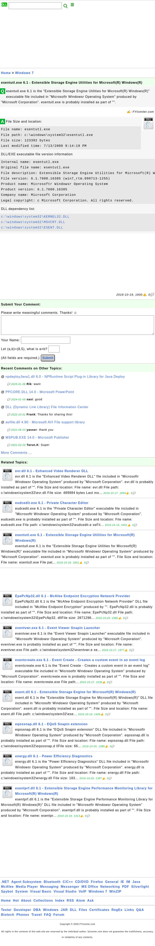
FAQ (47, 918)
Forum (58, 918)
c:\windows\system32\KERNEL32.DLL (35, 217)
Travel (36, 918)
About (26, 904)
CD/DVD (82, 886)
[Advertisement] (77, 39)
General (112, 886)
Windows (51, 914)
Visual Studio (64, 895)
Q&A (140, 914)
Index (60, 904)
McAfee (7, 890)
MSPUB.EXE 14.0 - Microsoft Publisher (37, 441)
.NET (5, 886)
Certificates (99, 914)
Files (83, 914)
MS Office (90, 890)
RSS (70, 904)
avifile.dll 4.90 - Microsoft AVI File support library (45, 426)
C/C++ (68, 886)
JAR (64, 914)
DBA (37, 914)
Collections (43, 904)
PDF (125, 890)
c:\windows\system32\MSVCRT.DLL (33, 222)
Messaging (49, 890)
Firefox (97, 886)
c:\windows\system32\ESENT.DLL (32, 227)
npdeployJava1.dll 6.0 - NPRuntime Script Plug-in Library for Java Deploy (65, 380)
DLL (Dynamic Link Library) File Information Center (47, 411)
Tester (6, 914)
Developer (22, 914)
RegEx (117, 914)
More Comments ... (16, 456)
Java (136, 886)
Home (6, 73)
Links (129, 914)
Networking (110, 890)
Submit (47, 362)
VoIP (82, 895)
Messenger (70, 890)
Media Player (27, 890)
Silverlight (140, 890)
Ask (90, 904)
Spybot (7, 895)
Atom (80, 904)
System (21, 895)
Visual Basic (40, 895)
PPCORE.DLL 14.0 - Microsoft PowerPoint (40, 396)
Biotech (7, 918)
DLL (73, 914)
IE (122, 886)
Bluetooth (52, 886)
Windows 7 (24, 73)
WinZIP (115, 895)
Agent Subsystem (26, 886)
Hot (16, 904)
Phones (22, 918)
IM (128, 886)
